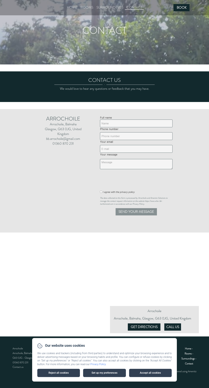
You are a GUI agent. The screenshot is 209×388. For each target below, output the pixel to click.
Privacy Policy (98, 364)
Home (72, 7)
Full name (106, 128)
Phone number (109, 140)
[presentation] (127, 189)
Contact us (18, 367)
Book (181, 7)
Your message (108, 165)
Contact (134, 7)
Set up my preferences (104, 372)
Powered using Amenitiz (184, 371)
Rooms (87, 7)
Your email (106, 152)
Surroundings (109, 7)
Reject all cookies (59, 372)
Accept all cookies (150, 372)
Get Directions (144, 327)
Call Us (172, 327)
